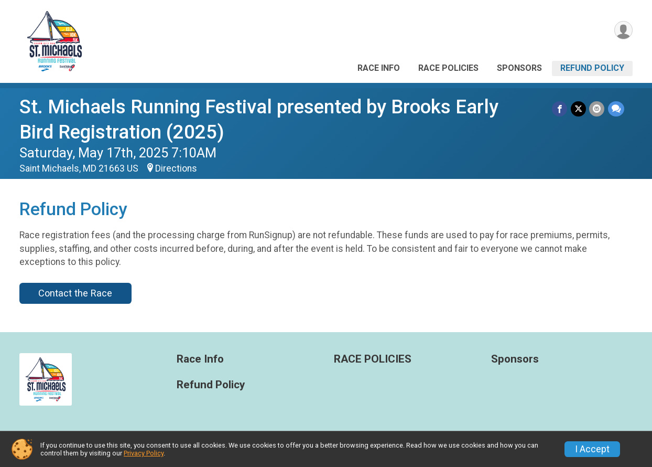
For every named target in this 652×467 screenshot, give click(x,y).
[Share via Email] (597, 108)
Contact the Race (75, 293)
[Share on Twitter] (578, 108)
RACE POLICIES (448, 68)
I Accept (592, 449)
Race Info (378, 68)
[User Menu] (623, 30)
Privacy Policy (144, 453)
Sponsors (519, 68)
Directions (176, 168)
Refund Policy (592, 68)
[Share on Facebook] (560, 108)
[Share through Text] (616, 108)
